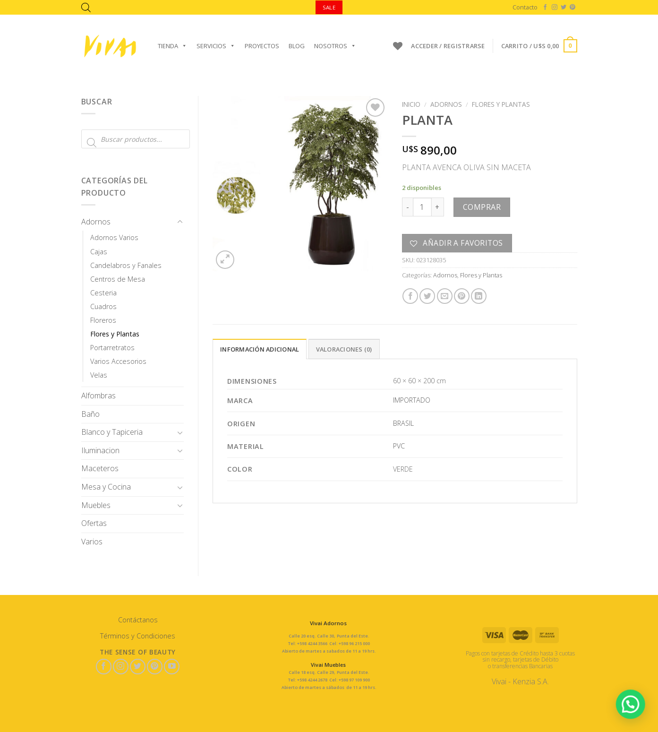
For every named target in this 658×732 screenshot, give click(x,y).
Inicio (411, 104)
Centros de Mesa (117, 279)
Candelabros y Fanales (126, 265)
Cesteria (103, 292)
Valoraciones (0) (344, 349)
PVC (399, 445)
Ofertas (94, 523)
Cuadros (103, 306)
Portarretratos (112, 347)
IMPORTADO (411, 400)
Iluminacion (100, 450)
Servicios (216, 45)
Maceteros (100, 468)
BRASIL (403, 423)
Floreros (103, 320)
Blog (297, 46)
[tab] (260, 349)
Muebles (96, 505)
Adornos (96, 221)
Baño (90, 414)
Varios (92, 541)
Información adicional (259, 349)
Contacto (525, 7)
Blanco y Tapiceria (112, 432)
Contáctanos (138, 619)
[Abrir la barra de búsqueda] (86, 7)
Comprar (482, 207)
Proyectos (262, 46)
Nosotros (335, 45)
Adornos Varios (114, 237)
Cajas (98, 251)
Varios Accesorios (118, 361)
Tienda (172, 45)
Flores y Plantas (114, 333)
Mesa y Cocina (106, 487)
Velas (98, 374)
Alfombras (98, 395)
